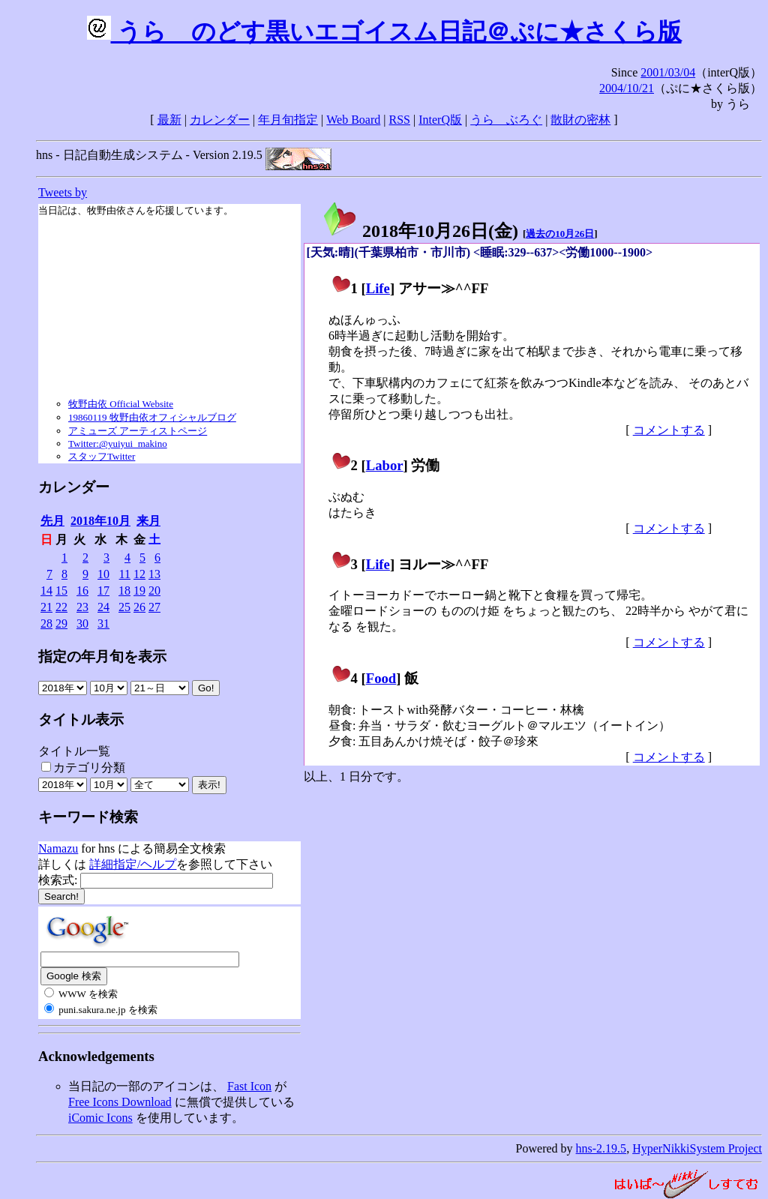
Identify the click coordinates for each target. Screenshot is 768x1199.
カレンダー (220, 119)
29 (62, 623)
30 (82, 623)
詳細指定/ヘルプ (132, 864)
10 (104, 574)
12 (140, 574)
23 (82, 607)
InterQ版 (440, 119)
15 (62, 590)
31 (104, 623)
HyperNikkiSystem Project (697, 1148)
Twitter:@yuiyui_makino (117, 443)
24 (104, 607)
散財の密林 (580, 119)
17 (104, 590)
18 (124, 590)
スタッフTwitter (101, 456)
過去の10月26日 (560, 233)
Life (378, 288)
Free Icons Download (120, 1102)
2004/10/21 (626, 88)
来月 (148, 520)
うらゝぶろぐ (506, 119)
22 (62, 607)
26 (140, 607)
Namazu (58, 848)
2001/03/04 (667, 72)
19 (140, 590)
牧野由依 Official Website (120, 403)
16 (82, 590)
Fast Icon (249, 1086)
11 (124, 574)
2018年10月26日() (420, 231)
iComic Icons (100, 1117)
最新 (170, 119)
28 (46, 623)
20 (154, 590)
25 (124, 607)
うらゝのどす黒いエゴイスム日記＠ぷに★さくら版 (384, 31)
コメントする (669, 430)
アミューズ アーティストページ (137, 430)
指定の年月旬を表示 (102, 656)
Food (381, 678)
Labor (385, 465)
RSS (399, 119)
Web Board (353, 119)
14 (46, 590)
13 (154, 574)
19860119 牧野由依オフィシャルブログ (152, 417)
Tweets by (62, 192)
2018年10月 (100, 520)
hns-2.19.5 (601, 1148)
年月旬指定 (288, 119)
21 (46, 607)
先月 (52, 520)
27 (154, 607)
